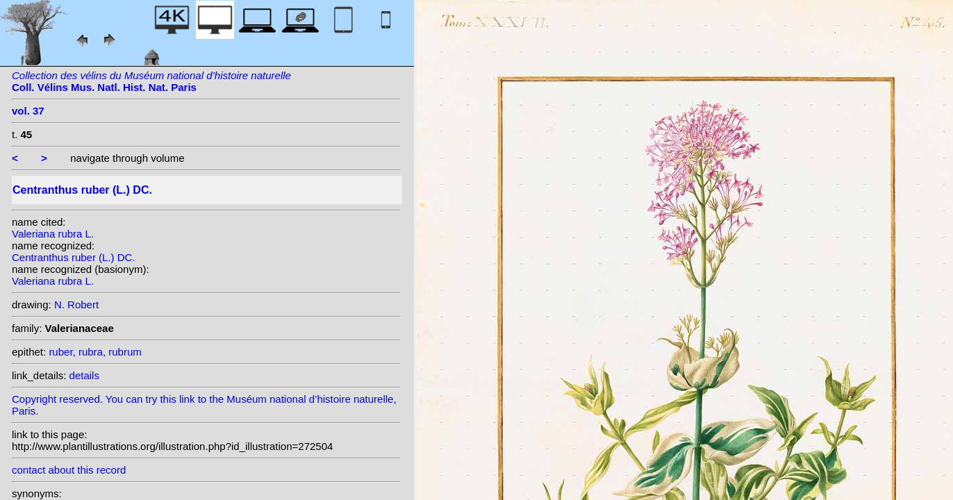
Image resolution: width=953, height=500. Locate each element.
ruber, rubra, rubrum (95, 352)
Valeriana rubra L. (53, 234)
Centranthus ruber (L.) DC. (73, 257)
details (84, 375)
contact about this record (69, 470)
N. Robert (76, 304)
